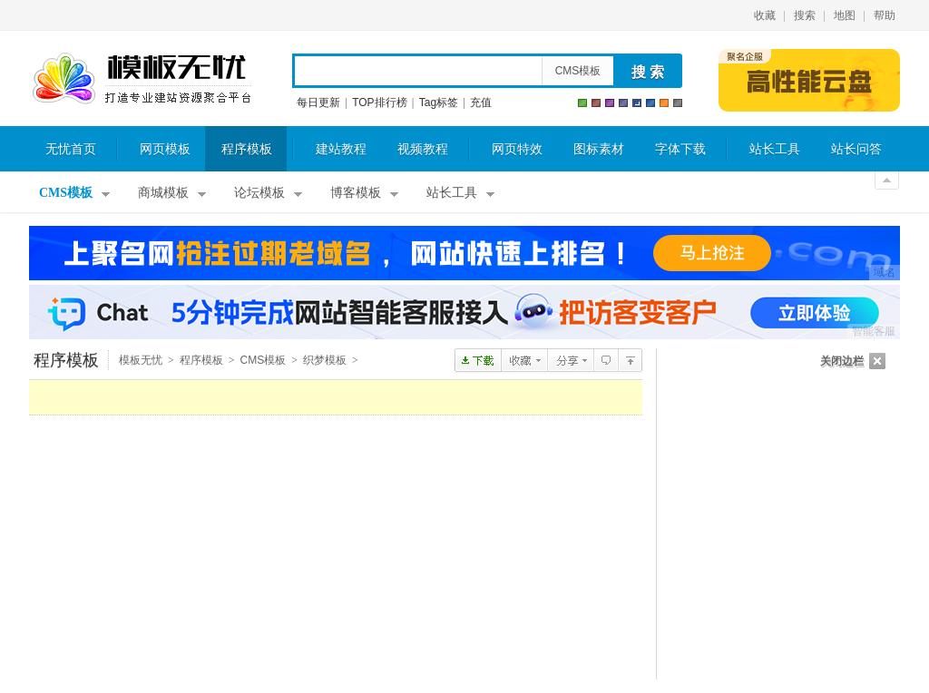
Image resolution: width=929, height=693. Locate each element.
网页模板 (165, 149)
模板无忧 (141, 79)
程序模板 (246, 149)
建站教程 (341, 149)
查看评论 (605, 360)
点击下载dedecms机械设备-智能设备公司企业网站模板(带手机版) (478, 360)
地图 (845, 15)
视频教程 (422, 149)
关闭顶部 (887, 180)
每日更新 (318, 102)
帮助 (884, 15)
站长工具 (774, 149)
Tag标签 (438, 102)
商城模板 (163, 193)
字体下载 (680, 149)
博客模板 (355, 193)
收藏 (765, 15)
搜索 (805, 15)
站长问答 (856, 149)
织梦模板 (325, 360)
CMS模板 (578, 70)
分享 (570, 360)
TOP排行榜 (379, 102)
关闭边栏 (842, 361)
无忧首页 (70, 149)
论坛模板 (259, 193)
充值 (481, 102)
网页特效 (517, 149)
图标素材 (598, 149)
